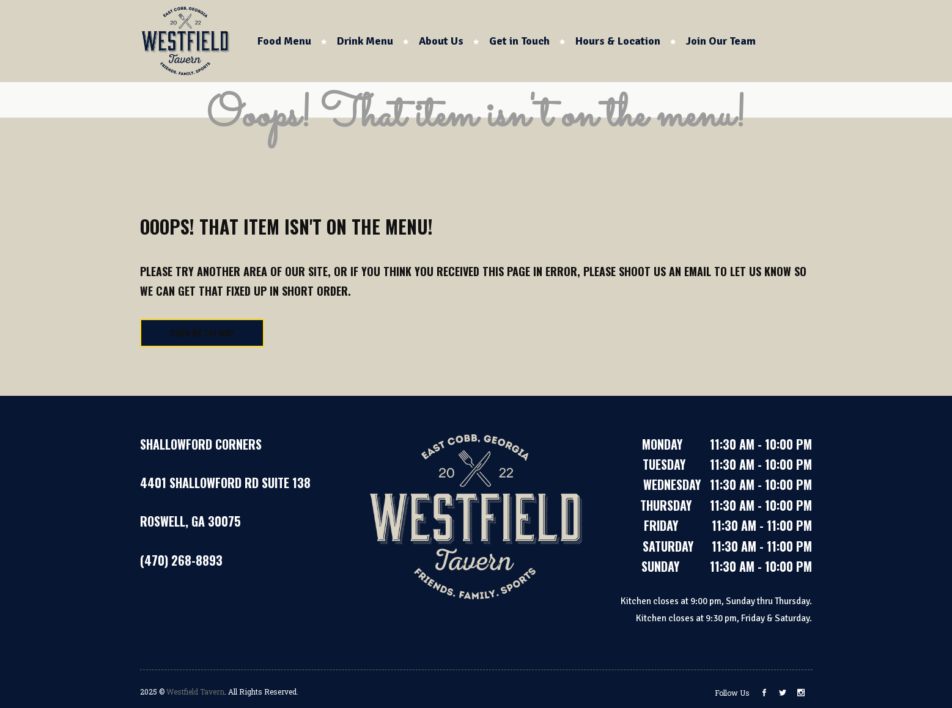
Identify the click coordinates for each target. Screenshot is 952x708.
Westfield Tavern (195, 691)
